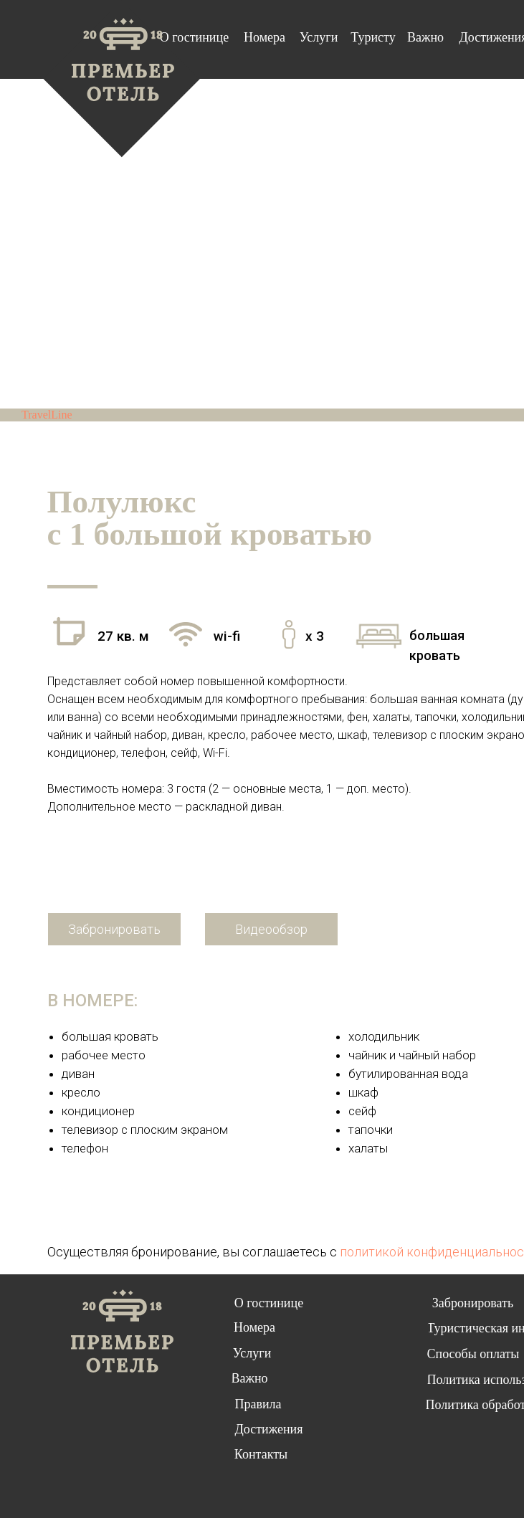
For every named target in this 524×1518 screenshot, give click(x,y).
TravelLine (47, 415)
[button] (271, 929)
